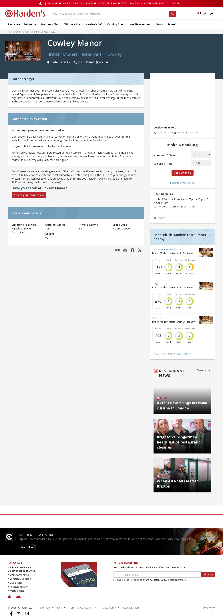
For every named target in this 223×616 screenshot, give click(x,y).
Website (191, 132)
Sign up (208, 574)
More (172, 24)
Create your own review (29, 195)
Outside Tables (55, 224)
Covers (49, 233)
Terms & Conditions (81, 607)
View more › (204, 370)
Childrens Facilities (24, 224)
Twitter (160, 218)
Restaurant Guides (22, 24)
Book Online (182, 173)
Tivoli (155, 283)
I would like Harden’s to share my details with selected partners (150, 579)
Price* (157, 260)
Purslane (157, 318)
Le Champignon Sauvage (167, 249)
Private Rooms (88, 224)
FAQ (59, 607)
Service (179, 260)
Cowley (44, 31)
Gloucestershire (30, 31)
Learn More (27, 547)
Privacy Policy (108, 607)
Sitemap (45, 607)
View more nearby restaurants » (172, 353)
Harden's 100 (93, 24)
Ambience (190, 260)
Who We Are (72, 24)
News (159, 24)
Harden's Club (50, 24)
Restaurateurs (131, 607)
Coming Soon (115, 24)
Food (168, 260)
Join (212, 13)
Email (179, 132)
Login (202, 13)
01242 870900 (163, 132)
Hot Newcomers (140, 24)
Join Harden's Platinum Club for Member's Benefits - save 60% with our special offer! (113, 3)
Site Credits (208, 608)
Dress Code (119, 224)
